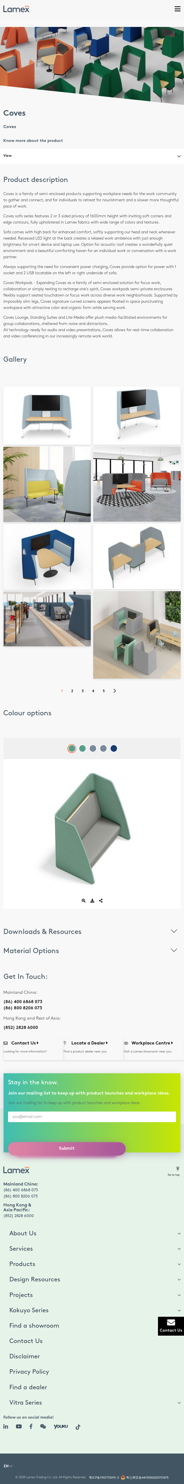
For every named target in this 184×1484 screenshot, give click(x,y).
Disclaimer (24, 1356)
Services (21, 1249)
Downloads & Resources (92, 930)
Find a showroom (34, 1326)
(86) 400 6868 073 (22, 1002)
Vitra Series (25, 1403)
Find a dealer (28, 1387)
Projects (21, 1295)
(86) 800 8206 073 (22, 1008)
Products (22, 1264)
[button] (8, 1467)
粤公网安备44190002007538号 (147, 1477)
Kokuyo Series (29, 1310)
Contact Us (26, 1341)
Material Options (92, 950)
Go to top (174, 1171)
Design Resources (34, 1279)
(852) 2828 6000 (20, 1028)
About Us (22, 1233)
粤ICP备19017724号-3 (104, 1477)
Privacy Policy (29, 1372)
